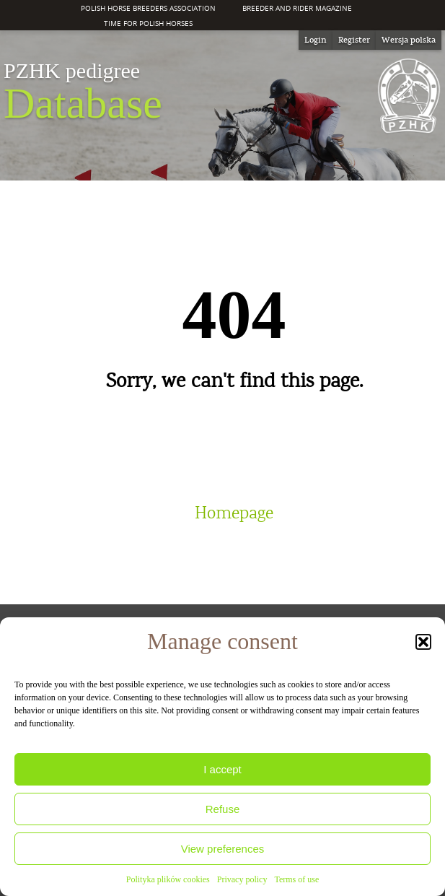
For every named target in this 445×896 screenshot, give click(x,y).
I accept (222, 769)
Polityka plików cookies (168, 879)
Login (315, 39)
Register (354, 39)
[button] (423, 642)
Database (83, 92)
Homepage (234, 513)
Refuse (223, 809)
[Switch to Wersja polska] (408, 40)
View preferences (223, 849)
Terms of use (296, 879)
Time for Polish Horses (148, 23)
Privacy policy (242, 879)
